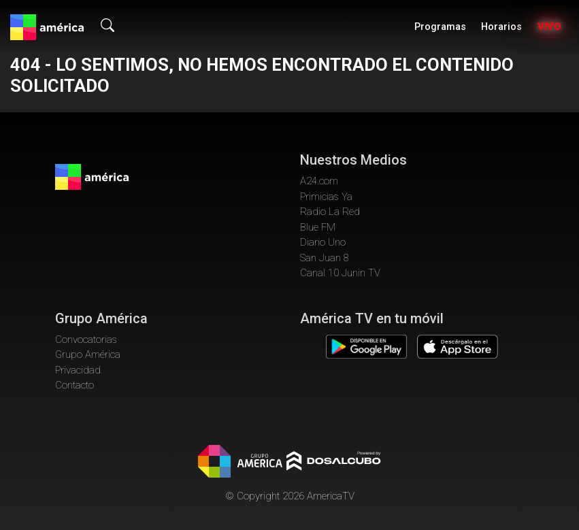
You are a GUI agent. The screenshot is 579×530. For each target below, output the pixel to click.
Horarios (501, 27)
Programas (440, 27)
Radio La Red (330, 211)
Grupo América (87, 354)
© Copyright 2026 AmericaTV (289, 496)
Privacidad (78, 370)
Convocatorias (86, 339)
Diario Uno (323, 242)
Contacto (74, 385)
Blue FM (317, 227)
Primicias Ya (326, 197)
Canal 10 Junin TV (340, 273)
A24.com (319, 181)
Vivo (549, 27)
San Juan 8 (324, 258)
